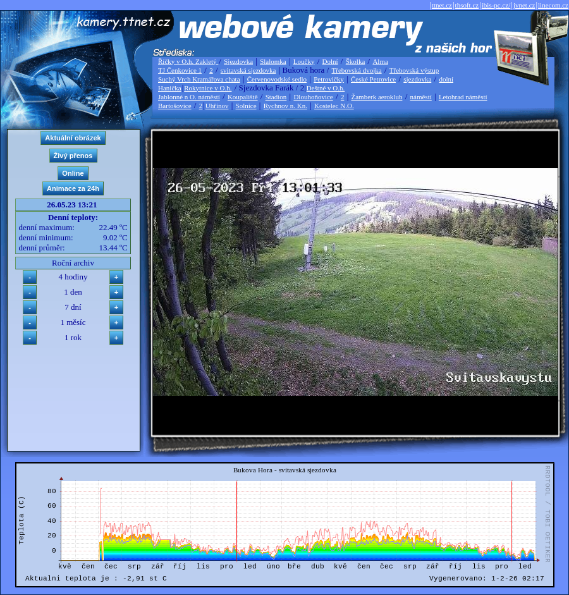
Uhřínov (217, 105)
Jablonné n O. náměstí (189, 97)
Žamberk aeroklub (376, 97)
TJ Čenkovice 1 (180, 70)
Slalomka (273, 61)
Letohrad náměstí (463, 97)
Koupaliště (243, 97)
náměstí (421, 97)
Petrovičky (329, 79)
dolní (446, 79)
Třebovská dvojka (357, 70)
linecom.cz (553, 5)
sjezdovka (417, 79)
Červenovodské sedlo (277, 79)
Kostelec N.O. (334, 105)
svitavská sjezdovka (248, 70)
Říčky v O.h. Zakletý (188, 61)
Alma (380, 61)
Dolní (330, 61)
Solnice (246, 105)
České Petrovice (373, 79)
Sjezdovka (238, 61)
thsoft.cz (467, 5)
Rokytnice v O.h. (207, 88)
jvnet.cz (524, 5)
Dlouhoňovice (313, 97)
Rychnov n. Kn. (285, 105)
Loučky (304, 61)
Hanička (169, 88)
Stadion (276, 97)
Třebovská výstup (414, 70)
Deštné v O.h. (326, 88)
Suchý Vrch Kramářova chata (199, 79)
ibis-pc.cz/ (496, 5)
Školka (355, 61)
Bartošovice (175, 105)
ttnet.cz (442, 5)
